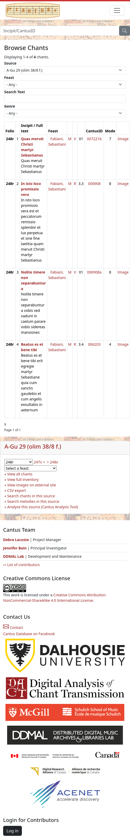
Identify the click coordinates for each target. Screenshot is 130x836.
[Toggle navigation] (117, 10)
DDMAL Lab (13, 556)
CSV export (16, 490)
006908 (94, 183)
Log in (12, 831)
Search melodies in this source (33, 501)
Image (122, 138)
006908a (94, 272)
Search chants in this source (31, 495)
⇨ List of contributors (21, 564)
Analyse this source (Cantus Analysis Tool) (42, 506)
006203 (94, 344)
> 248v (52, 462)
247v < (39, 462)
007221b (94, 138)
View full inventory (23, 479)
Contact (13, 627)
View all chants (20, 474)
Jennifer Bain (15, 548)
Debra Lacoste (16, 539)
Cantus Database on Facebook (29, 633)
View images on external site (31, 484)
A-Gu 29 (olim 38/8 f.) (32, 446)
